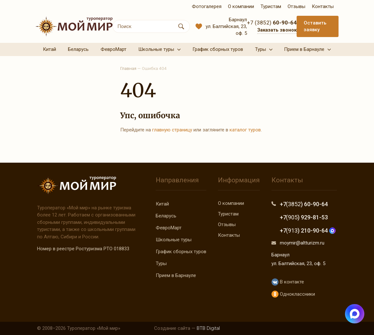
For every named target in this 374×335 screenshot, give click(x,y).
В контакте (287, 282)
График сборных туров (181, 251)
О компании (231, 203)
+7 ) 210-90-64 (308, 230)
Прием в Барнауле (176, 275)
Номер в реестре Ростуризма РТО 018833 (83, 249)
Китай (162, 204)
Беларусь (166, 216)
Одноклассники (293, 294)
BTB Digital (208, 328)
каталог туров (245, 130)
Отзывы (227, 224)
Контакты (229, 235)
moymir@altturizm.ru (302, 243)
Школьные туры (174, 240)
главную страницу (172, 130)
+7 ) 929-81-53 (304, 217)
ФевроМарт (169, 228)
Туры (161, 263)
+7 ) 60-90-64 (304, 204)
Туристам (228, 214)
